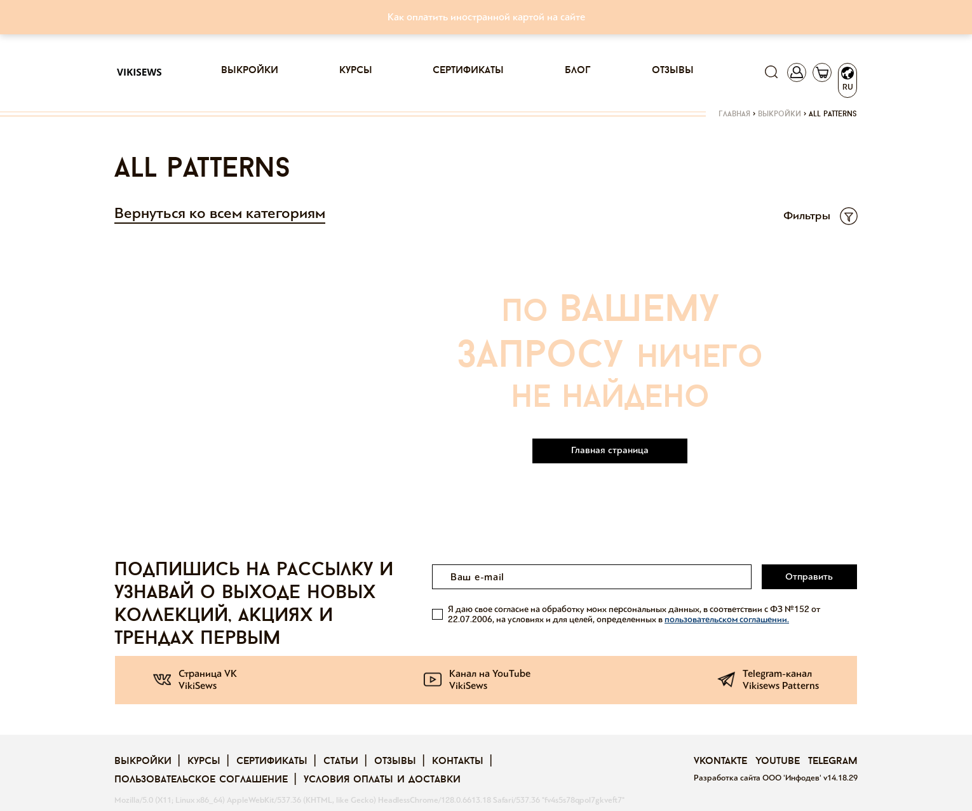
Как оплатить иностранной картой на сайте (486, 17)
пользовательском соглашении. (727, 619)
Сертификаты (468, 70)
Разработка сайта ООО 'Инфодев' (758, 778)
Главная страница (610, 450)
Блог (578, 70)
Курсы (355, 70)
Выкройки (249, 70)
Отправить (809, 576)
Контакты (457, 761)
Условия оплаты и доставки (382, 780)
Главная (734, 114)
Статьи (340, 761)
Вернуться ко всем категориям (219, 213)
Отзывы (673, 70)
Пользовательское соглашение (201, 780)
